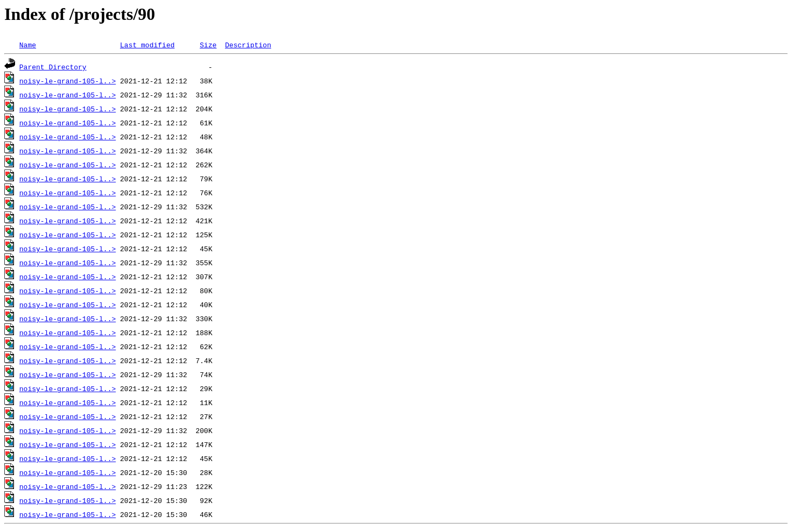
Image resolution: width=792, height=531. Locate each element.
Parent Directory (53, 67)
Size (208, 44)
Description (248, 44)
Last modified (147, 44)
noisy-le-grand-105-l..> (67, 81)
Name (27, 44)
